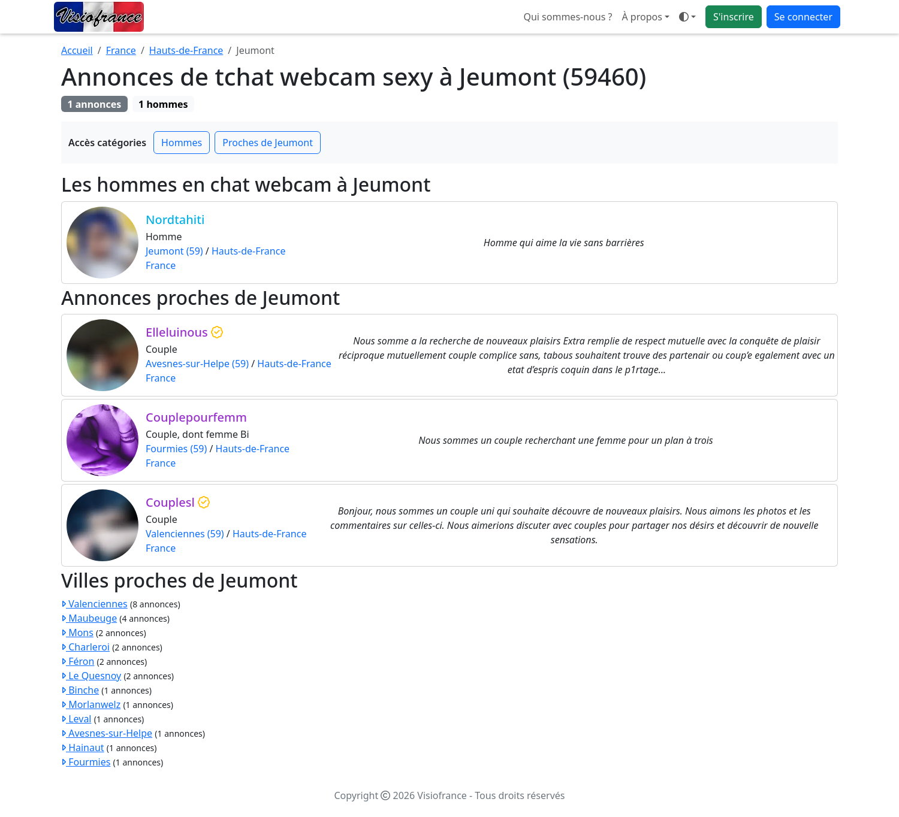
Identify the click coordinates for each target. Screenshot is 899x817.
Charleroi (85, 646)
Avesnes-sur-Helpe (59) (197, 363)
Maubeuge (89, 618)
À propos (642, 16)
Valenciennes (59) (185, 533)
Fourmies (85, 761)
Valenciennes (94, 603)
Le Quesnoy (91, 675)
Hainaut (82, 747)
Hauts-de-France (186, 50)
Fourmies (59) (176, 448)
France (121, 50)
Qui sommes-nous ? (567, 16)
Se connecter (803, 16)
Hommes (181, 142)
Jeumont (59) (174, 251)
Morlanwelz (90, 704)
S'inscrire (733, 16)
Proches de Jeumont (267, 142)
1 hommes (163, 104)
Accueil (77, 50)
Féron (77, 661)
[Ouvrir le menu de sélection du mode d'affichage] (687, 16)
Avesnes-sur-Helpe (106, 733)
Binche (80, 690)
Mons (77, 632)
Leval (76, 718)
